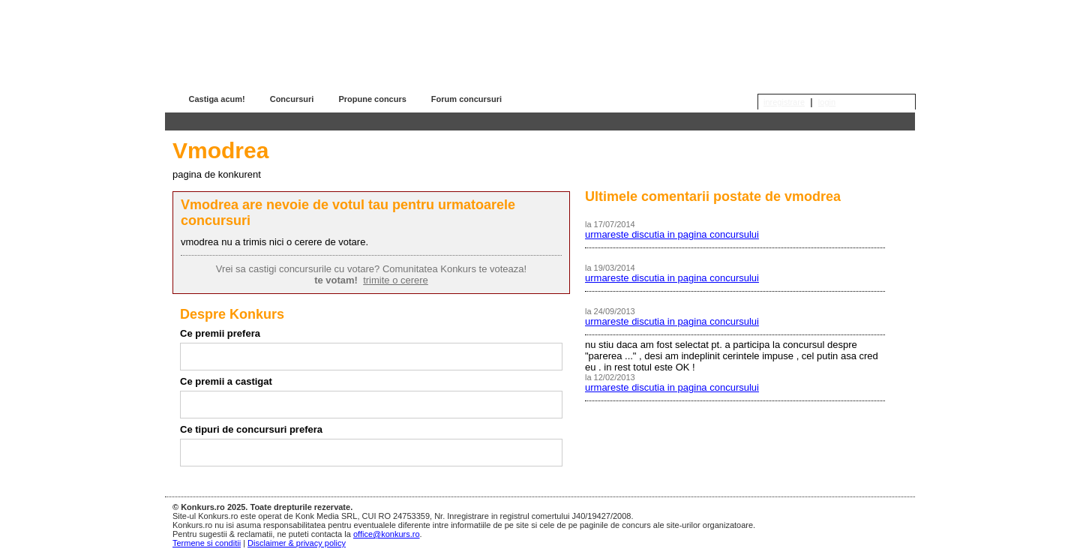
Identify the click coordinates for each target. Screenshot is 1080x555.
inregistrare (784, 102)
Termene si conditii (206, 543)
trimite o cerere (395, 280)
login (827, 102)
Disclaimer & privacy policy (297, 543)
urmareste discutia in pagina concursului (672, 234)
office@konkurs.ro (386, 534)
